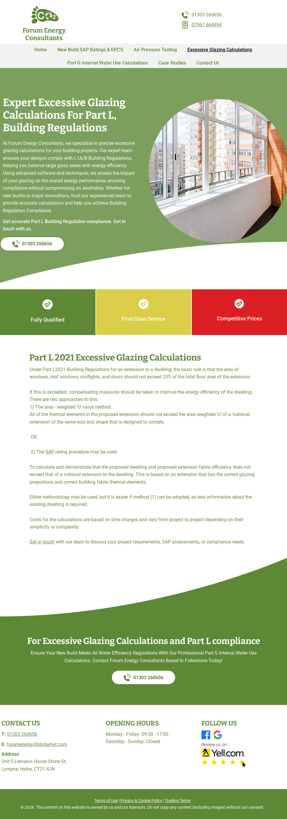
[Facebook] (205, 734)
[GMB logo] (217, 734)
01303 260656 (207, 15)
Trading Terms (178, 800)
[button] (172, 63)
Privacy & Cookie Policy (141, 800)
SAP (49, 452)
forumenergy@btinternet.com (37, 744)
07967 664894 (207, 25)
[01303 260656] (32, 244)
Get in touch (42, 542)
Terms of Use (106, 800)
